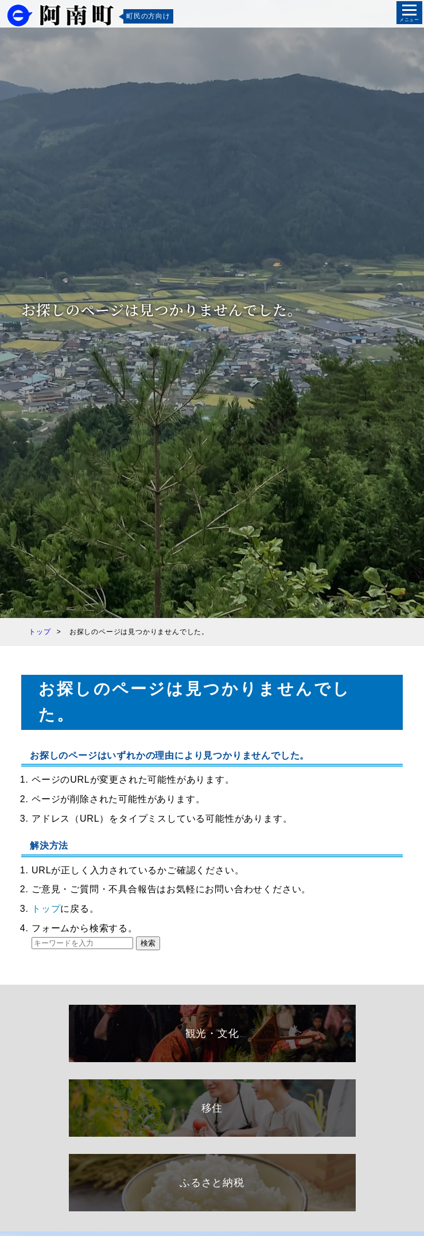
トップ (46, 909)
